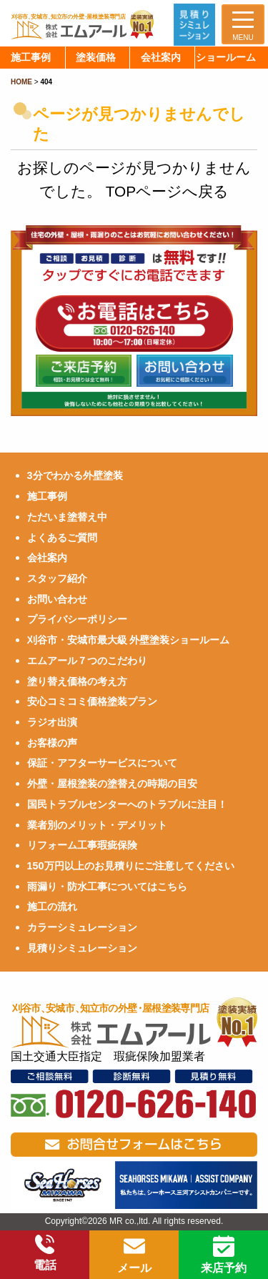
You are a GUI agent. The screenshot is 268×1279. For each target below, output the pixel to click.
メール (134, 1254)
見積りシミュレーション (82, 948)
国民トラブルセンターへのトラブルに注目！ (127, 804)
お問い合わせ (57, 599)
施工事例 (47, 496)
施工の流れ (52, 906)
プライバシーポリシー (77, 619)
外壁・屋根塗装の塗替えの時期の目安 (112, 783)
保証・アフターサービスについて (102, 763)
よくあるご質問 (62, 537)
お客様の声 (52, 743)
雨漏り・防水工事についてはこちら (107, 886)
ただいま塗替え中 (67, 517)
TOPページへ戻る (167, 191)
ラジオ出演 (52, 722)
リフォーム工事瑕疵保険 (82, 845)
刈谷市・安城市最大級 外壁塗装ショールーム (128, 640)
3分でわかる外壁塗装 (75, 475)
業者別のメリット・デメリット (97, 825)
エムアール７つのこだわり (87, 660)
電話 (45, 1253)
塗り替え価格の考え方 (77, 681)
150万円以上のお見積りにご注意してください (130, 865)
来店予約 (224, 1254)
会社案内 (47, 557)
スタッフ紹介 (57, 578)
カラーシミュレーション (82, 927)
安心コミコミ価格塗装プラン (92, 701)
